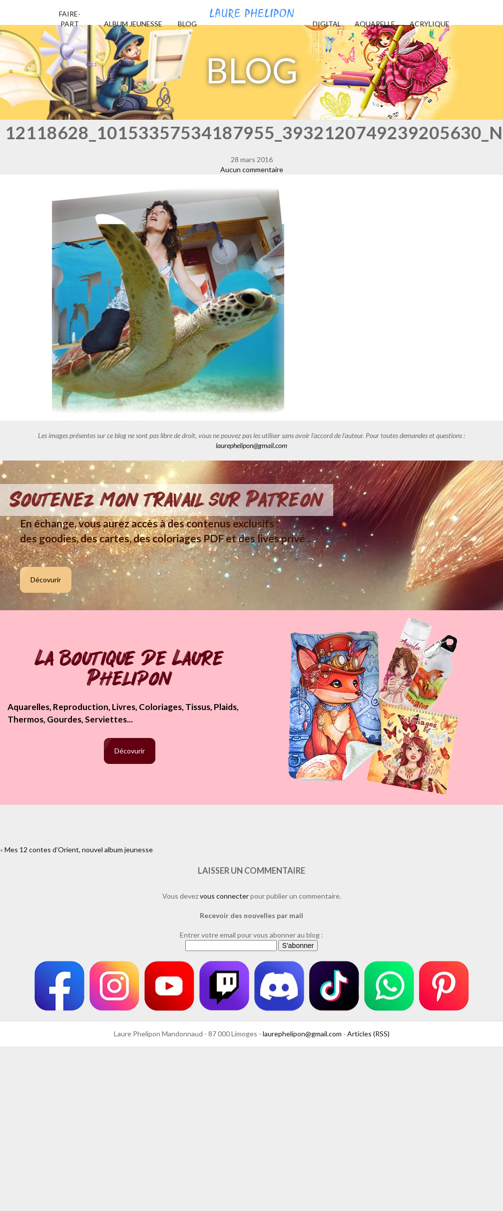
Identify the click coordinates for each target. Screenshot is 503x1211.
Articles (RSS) (368, 1033)
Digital (327, 23)
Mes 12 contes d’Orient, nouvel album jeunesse (78, 849)
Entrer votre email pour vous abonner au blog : (251, 935)
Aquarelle (375, 23)
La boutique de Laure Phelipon (129, 669)
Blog (187, 23)
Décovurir (45, 579)
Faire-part (69, 18)
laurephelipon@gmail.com (251, 445)
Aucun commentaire (251, 169)
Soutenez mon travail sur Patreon (166, 499)
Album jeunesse (133, 23)
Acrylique (430, 23)
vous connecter (224, 896)
